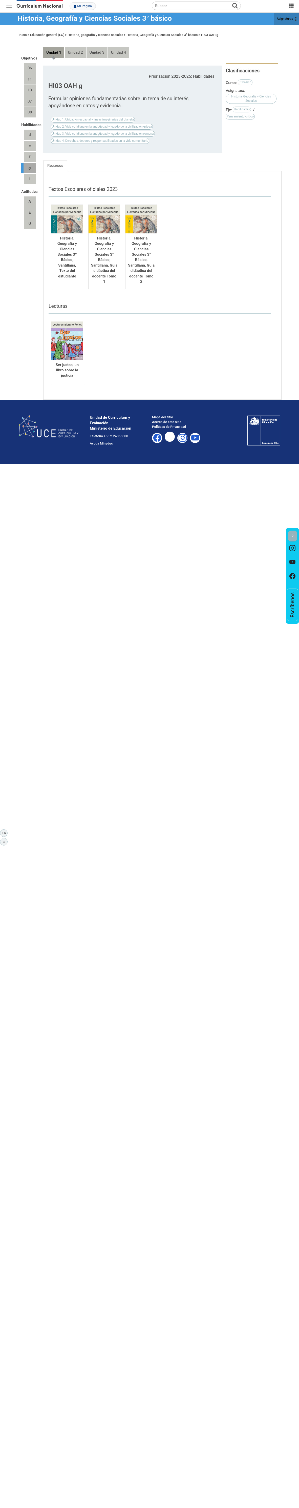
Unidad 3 (97, 48)
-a (5, 841)
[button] (292, 536)
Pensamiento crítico (240, 112)
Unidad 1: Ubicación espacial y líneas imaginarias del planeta (93, 114)
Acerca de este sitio (166, 417)
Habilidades (242, 105)
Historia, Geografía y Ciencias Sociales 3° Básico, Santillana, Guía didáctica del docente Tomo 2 (141, 255)
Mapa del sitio (162, 412)
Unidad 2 (75, 48)
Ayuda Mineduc (101, 438)
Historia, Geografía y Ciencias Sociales (251, 94)
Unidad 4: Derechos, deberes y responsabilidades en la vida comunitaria (100, 136)
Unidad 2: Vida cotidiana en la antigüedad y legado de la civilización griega (102, 122)
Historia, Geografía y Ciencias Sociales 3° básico (94, 18)
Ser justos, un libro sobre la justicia (67, 365)
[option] (292, 548)
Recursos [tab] (55, 161)
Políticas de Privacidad (169, 422)
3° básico (245, 77)
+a (5, 832)
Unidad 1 (53, 48)
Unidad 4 (118, 48)
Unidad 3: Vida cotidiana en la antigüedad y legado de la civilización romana (103, 129)
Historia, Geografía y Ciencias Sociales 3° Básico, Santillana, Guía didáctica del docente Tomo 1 (104, 255)
